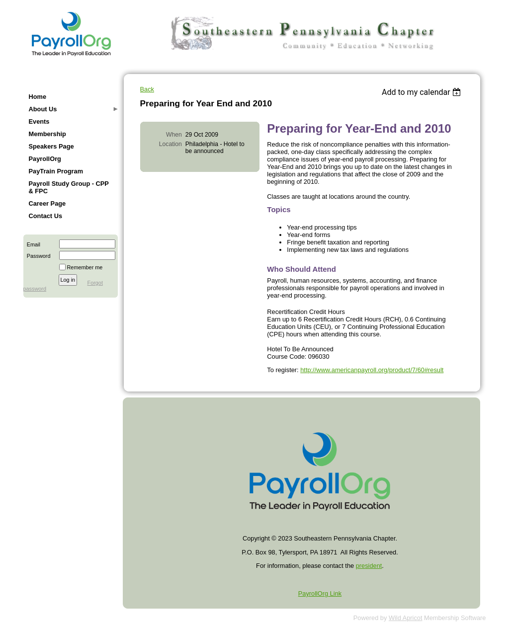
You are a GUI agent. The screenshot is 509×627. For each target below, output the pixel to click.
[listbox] (423, 92)
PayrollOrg (45, 158)
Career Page (47, 203)
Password (37, 256)
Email (31, 244)
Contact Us (46, 216)
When (174, 134)
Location (170, 144)
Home (38, 96)
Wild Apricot (406, 618)
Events (39, 121)
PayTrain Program (56, 171)
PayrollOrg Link (319, 593)
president (369, 565)
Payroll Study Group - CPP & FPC (69, 187)
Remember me (85, 267)
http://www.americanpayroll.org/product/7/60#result (371, 370)
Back (147, 89)
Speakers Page (51, 146)
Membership (47, 134)
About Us (43, 109)
